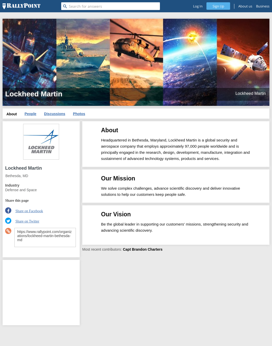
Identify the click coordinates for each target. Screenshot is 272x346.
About (11, 114)
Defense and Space (21, 190)
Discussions (54, 114)
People (30, 114)
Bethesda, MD (16, 176)
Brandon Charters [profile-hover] (147, 249)
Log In (198, 6)
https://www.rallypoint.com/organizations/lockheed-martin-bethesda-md (45, 237)
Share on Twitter (27, 221)
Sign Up (218, 6)
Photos (79, 114)
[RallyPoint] (21, 6)
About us (245, 6)
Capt (127, 249)
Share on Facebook (29, 211)
